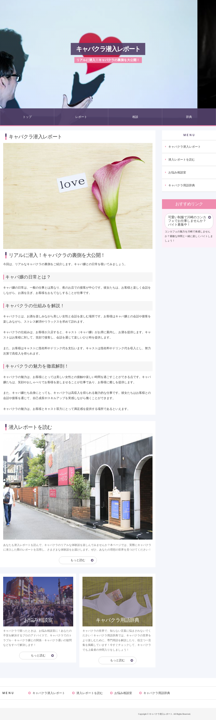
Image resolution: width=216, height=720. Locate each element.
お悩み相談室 (177, 172)
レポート (81, 117)
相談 (135, 117)
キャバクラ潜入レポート (108, 48)
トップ (27, 117)
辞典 (189, 117)
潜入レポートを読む (181, 159)
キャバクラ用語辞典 (181, 185)
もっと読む (77, 560)
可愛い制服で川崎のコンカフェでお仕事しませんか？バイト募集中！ (187, 220)
